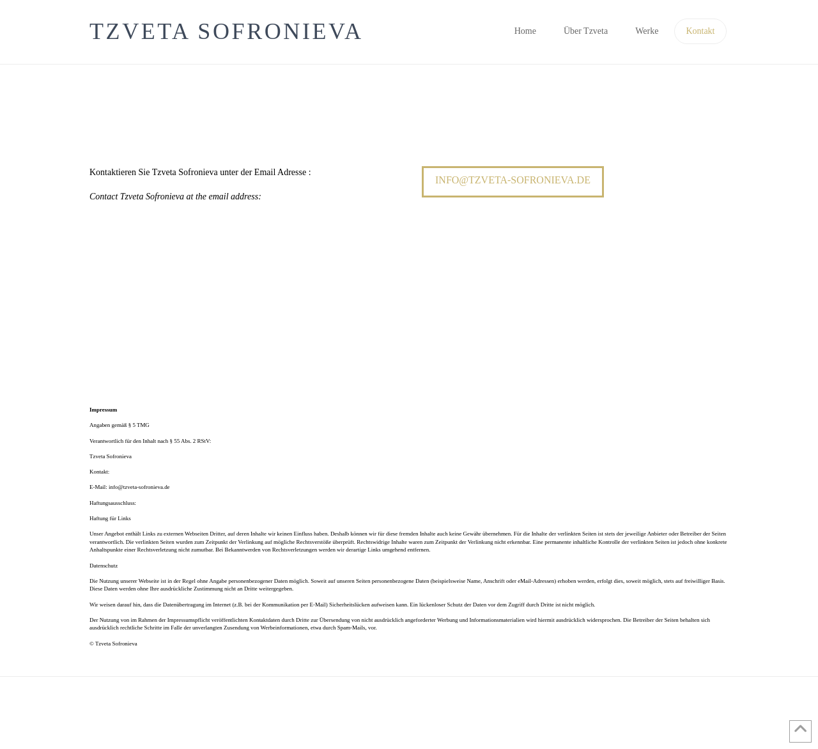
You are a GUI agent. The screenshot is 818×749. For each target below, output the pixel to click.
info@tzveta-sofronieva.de (512, 179)
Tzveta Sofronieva (226, 31)
